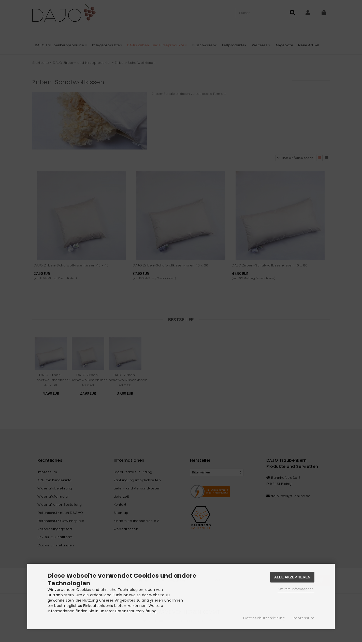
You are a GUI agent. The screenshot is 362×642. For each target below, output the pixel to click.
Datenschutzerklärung (264, 618)
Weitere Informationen (296, 589)
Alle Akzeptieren (292, 577)
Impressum (304, 618)
